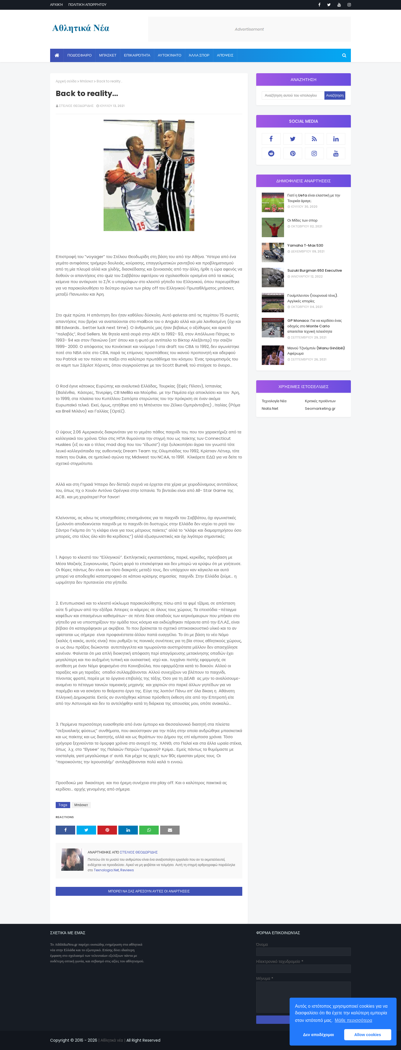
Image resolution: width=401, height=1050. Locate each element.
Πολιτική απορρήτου (87, 4)
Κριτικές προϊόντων (320, 401)
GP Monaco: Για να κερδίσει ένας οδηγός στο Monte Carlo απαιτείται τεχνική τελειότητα (314, 326)
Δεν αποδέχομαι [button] (318, 1034)
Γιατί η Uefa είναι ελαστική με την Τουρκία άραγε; (313, 198)
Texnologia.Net (106, 870)
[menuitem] (57, 55)
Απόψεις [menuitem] (225, 55)
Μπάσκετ (87, 81)
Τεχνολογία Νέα (274, 401)
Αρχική (56, 4)
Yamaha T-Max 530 (305, 245)
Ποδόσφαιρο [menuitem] (79, 55)
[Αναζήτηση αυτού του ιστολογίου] (293, 95)
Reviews (127, 870)
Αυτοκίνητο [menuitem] (169, 55)
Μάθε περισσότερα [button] (353, 1020)
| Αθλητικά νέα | (111, 1040)
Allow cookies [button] (367, 1034)
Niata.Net (270, 408)
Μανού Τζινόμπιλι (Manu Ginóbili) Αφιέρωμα (316, 350)
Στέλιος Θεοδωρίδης (76, 106)
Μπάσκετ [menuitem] (107, 55)
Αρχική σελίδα (66, 81)
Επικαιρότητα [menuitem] (137, 55)
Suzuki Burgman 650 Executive (314, 270)
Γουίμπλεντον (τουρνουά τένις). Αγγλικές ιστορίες (312, 298)
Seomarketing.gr (320, 408)
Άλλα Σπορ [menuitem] (199, 55)
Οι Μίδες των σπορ (302, 220)
